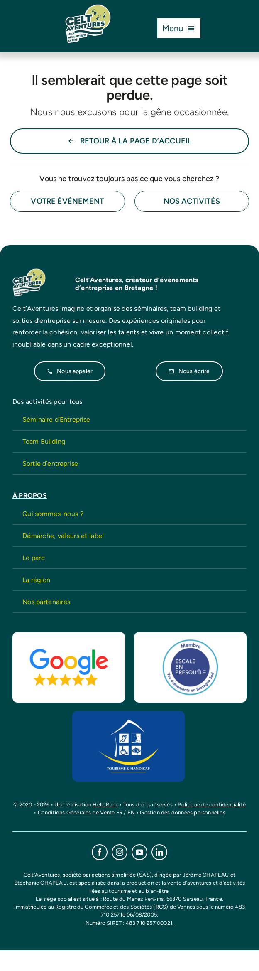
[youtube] (139, 852)
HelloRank (105, 804)
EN (131, 812)
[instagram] (119, 852)
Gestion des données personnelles (182, 812)
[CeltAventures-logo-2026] (88, 7)
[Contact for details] (67, 201)
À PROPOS (29, 495)
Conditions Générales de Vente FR (80, 812)
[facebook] (100, 852)
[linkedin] (159, 852)
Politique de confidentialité (211, 804)
